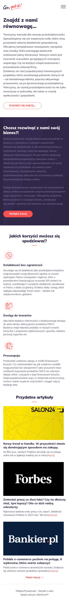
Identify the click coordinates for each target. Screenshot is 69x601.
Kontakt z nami (45, 591)
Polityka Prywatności (26, 591)
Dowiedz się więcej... (22, 105)
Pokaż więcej (33, 577)
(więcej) (51, 455)
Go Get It (12, 6)
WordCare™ (42, 594)
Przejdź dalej (18, 213)
